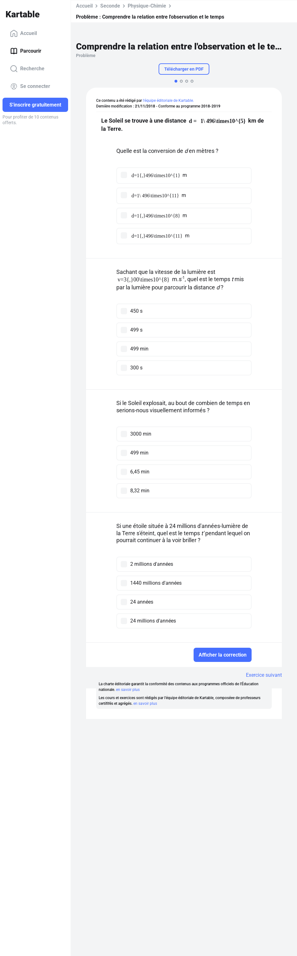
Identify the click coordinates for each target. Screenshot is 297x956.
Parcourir (25, 51)
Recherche (27, 68)
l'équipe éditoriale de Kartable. (168, 100)
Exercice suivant (264, 675)
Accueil (23, 33)
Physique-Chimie (147, 6)
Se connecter (30, 86)
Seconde (110, 6)
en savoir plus (128, 689)
